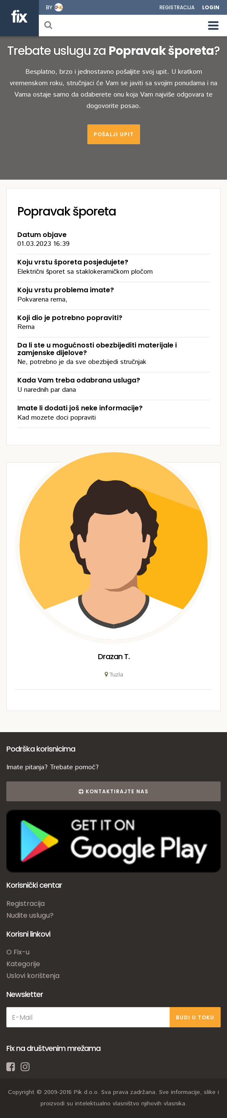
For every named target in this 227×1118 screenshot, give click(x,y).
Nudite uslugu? (30, 915)
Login (210, 7)
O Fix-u (18, 952)
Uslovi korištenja (32, 976)
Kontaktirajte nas (113, 791)
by (49, 7)
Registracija (177, 7)
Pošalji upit (114, 134)
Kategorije (23, 964)
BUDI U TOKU (195, 1017)
